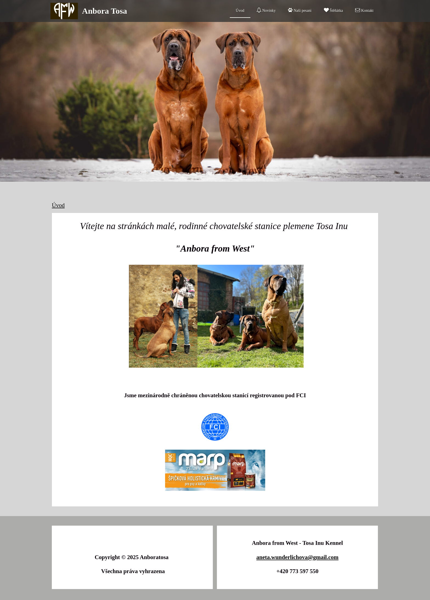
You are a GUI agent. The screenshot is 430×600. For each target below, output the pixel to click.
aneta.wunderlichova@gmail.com (297, 557)
